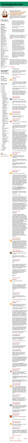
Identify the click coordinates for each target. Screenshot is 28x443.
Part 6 (4, 73)
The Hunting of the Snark (12, 4)
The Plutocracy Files (4, 58)
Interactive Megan (4, 107)
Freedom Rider (3, 39)
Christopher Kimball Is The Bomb (5, 131)
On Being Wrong (4, 109)
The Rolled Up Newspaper (4, 59)
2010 (2, 91)
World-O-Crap (3, 64)
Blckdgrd (2, 28)
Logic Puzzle (4, 114)
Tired (3, 127)
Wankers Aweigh (4, 97)
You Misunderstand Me (5, 119)
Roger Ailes (2, 54)
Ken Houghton (15, 97)
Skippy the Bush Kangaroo (5, 56)
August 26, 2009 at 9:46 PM (16, 292)
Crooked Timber (3, 34)
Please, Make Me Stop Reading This (5, 101)
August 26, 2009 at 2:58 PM (16, 152)
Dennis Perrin (3, 35)
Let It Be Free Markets (5, 118)
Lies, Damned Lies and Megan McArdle (5, 99)
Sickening (3, 103)
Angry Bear (2, 26)
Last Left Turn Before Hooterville (4, 49)
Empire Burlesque (3, 37)
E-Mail (3, 122)
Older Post (25, 438)
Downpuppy (14, 120)
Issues (3, 129)
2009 (2, 92)
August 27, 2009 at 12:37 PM (16, 394)
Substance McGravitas (16, 251)
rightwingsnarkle (3, 67)
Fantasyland (4, 125)
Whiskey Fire (3, 62)
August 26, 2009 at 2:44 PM (16, 96)
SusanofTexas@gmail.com (5, 21)
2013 (2, 88)
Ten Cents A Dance (4, 110)
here (14, 407)
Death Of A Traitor (4, 115)
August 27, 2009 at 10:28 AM (16, 342)
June (3, 144)
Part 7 (6, 73)
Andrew (13, 153)
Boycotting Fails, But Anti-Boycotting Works (5, 121)
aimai (13, 279)
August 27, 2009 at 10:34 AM (16, 368)
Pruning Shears (3, 53)
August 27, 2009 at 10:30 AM (16, 349)
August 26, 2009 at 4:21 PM (16, 211)
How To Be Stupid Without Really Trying (5, 141)
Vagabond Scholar (3, 61)
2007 (2, 150)
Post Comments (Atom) (18, 440)
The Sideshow (3, 60)
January (3, 148)
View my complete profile (4, 156)
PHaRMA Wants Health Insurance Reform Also (5, 124)
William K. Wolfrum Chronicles (3, 63)
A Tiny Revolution (3, 25)
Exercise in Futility (3, 38)
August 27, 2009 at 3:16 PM (16, 402)
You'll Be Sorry (4, 139)
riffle (13, 78)
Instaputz (2, 46)
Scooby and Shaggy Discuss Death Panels (5, 113)
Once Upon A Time (3, 51)
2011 (2, 90)
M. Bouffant (14, 414)
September (4, 95)
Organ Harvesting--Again (5, 133)
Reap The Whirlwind (5, 138)
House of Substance (4, 41)
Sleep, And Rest (4, 106)
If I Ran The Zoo (3, 44)
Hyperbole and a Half (4, 43)
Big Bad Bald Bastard (4, 27)
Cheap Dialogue (4, 135)
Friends (3, 132)
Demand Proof (4, 111)
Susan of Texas (15, 112)
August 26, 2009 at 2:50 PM (16, 118)
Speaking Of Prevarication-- (4, 112)
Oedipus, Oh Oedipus (5, 117)
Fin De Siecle (4, 130)
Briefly (3, 126)
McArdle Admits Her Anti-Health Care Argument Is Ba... (5, 105)
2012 (2, 89)
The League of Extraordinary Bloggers (4, 80)
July (3, 143)
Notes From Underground (4, 50)
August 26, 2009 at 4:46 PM (16, 237)
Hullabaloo (2, 42)
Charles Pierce (3, 32)
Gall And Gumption (3, 40)
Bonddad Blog (3, 29)
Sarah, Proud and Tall (4, 55)
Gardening (3, 100)
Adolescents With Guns (5, 102)
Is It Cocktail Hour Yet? (5, 137)
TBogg (2, 57)
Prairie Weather (3, 52)
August (3, 96)
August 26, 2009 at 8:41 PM (16, 277)
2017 (2, 85)
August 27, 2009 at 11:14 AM (16, 383)
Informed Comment (3, 45)
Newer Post (12, 438)
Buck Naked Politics (4, 30)
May (3, 145)
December (4, 93)
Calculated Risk (3, 31)
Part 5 (2, 73)
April (3, 146)
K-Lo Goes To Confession (4, 142)
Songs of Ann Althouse (4, 78)
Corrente (2, 33)
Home (19, 438)
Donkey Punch (3, 36)
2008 (2, 149)
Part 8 (8, 73)
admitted (16, 16)
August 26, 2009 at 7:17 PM (16, 259)
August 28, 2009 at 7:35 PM (16, 413)
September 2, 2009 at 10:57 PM (16, 435)
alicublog (2, 65)
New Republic (19, 416)
